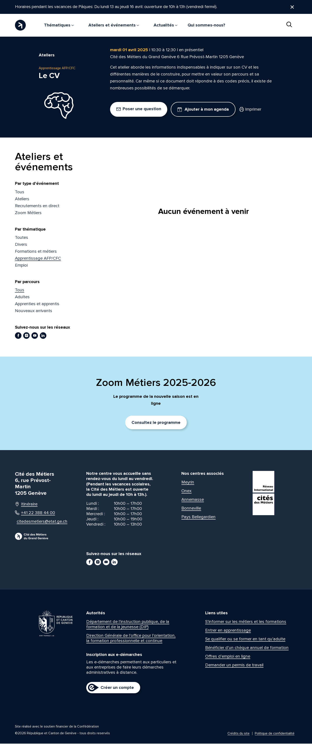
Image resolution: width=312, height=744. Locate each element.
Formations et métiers (36, 251)
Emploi (21, 265)
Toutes (21, 238)
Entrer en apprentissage (228, 630)
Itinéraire (26, 504)
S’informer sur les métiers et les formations (245, 622)
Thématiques (59, 25)
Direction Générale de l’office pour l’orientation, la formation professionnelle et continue (131, 638)
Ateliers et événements (113, 25)
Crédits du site (239, 734)
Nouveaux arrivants (33, 311)
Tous (19, 192)
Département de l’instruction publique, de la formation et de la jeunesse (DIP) (127, 624)
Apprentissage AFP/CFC (38, 258)
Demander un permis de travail (234, 665)
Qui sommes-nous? (206, 25)
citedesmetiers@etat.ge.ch (38, 521)
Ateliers (22, 199)
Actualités (165, 25)
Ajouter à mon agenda (203, 109)
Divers (21, 244)
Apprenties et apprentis (37, 304)
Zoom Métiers (28, 213)
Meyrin (187, 482)
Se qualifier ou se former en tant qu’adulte (245, 639)
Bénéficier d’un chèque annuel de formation (247, 648)
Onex (186, 491)
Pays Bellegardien (198, 517)
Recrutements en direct (37, 206)
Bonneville (191, 508)
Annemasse (192, 500)
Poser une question (138, 109)
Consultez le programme (156, 422)
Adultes (22, 297)
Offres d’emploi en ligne (227, 656)
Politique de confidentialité (274, 734)
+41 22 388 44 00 (35, 513)
